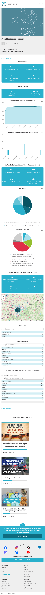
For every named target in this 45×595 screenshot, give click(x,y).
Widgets (26, 569)
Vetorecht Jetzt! (28, 576)
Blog (3, 571)
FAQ (25, 567)
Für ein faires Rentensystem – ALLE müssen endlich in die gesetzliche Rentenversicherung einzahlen (15, 445)
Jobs (3, 569)
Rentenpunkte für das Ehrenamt (15, 478)
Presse (3, 573)
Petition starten (6, 585)
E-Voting (26, 574)
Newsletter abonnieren (22, 560)
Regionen (4, 588)
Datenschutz (27, 585)
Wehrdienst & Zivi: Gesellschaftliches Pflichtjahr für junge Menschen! (15, 510)
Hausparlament (28, 573)
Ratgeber (4, 581)
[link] (42, 4)
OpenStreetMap (28, 320)
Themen (4, 587)
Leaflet (9, 320)
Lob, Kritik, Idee (6, 574)
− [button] (3, 299)
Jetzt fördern (22, 536)
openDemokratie (28, 571)
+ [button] (3, 296)
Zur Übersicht (7, 58)
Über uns (4, 567)
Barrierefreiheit (28, 588)
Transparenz (27, 581)
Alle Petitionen (5, 583)
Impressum (27, 587)
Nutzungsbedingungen (30, 583)
